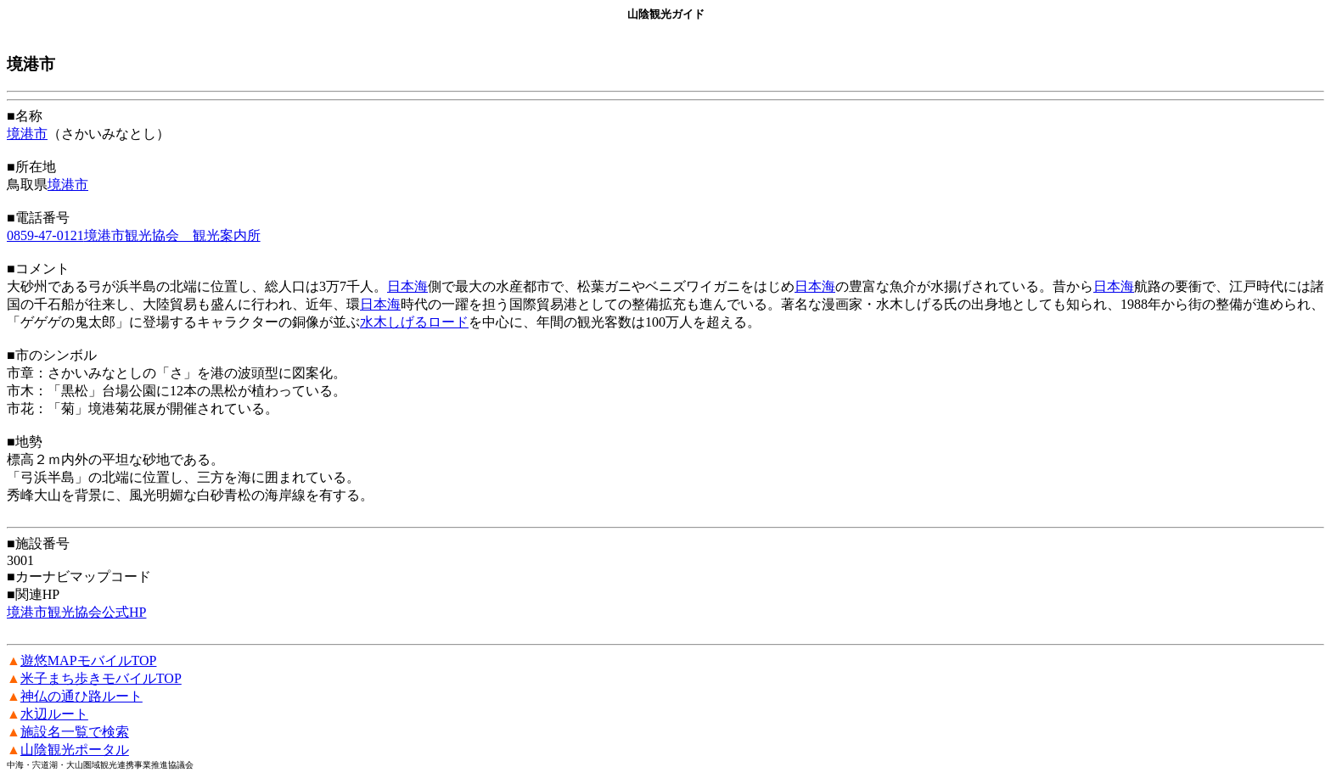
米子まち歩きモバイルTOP (101, 678)
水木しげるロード (414, 322)
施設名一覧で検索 (74, 732)
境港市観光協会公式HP (76, 612)
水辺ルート (54, 714)
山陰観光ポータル (74, 749)
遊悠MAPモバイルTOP (88, 660)
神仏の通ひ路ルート (81, 696)
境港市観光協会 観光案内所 (172, 235)
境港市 (27, 133)
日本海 (407, 286)
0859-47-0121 (45, 235)
